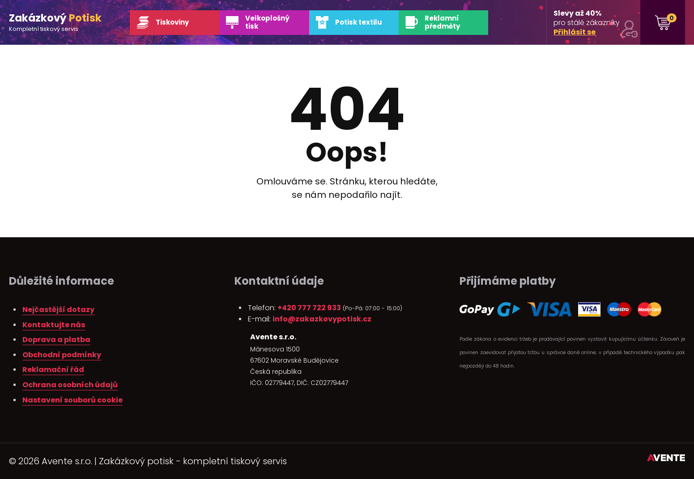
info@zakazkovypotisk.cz (321, 319)
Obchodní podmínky (61, 355)
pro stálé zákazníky (595, 23)
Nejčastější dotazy (58, 309)
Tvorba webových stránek (666, 459)
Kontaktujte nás (53, 325)
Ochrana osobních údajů (70, 385)
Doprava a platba (56, 339)
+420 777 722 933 (309, 308)
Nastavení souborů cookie (72, 400)
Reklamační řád (53, 369)
